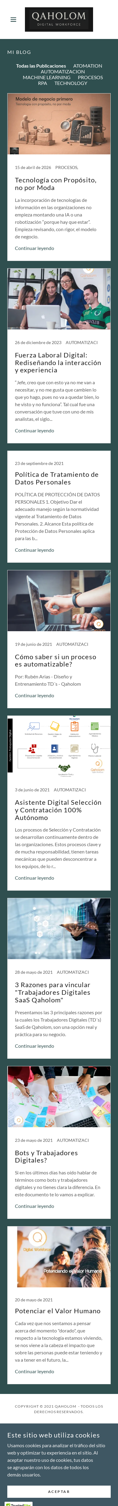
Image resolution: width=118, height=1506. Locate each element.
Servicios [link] (59, 1442)
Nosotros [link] (59, 1434)
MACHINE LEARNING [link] (47, 77)
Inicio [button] (59, 1426)
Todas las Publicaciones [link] (41, 66)
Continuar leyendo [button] (34, 248)
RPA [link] (42, 83)
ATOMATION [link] (87, 66)
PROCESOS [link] (90, 77)
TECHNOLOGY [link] (70, 83)
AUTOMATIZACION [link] (63, 71)
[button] (15, 19)
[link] (59, 19)
